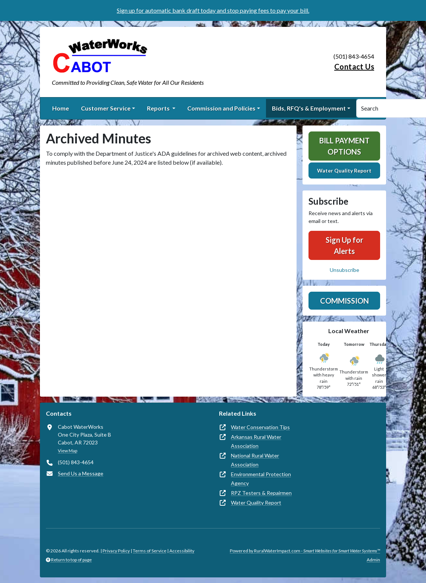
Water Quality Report (344, 170)
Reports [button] (159, 108)
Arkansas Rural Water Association (256, 441)
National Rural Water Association (255, 460)
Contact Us (354, 66)
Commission (344, 300)
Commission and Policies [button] (221, 108)
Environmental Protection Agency (261, 478)
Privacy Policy (116, 550)
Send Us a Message (80, 473)
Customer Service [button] (106, 108)
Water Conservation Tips (260, 427)
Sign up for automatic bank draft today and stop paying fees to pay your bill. (213, 10)
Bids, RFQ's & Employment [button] (309, 108)
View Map (67, 450)
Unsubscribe (344, 270)
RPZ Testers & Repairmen (261, 493)
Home (60, 108)
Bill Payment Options (344, 146)
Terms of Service (149, 550)
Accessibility (181, 550)
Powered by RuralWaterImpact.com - (305, 550)
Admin (373, 559)
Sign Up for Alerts (344, 245)
